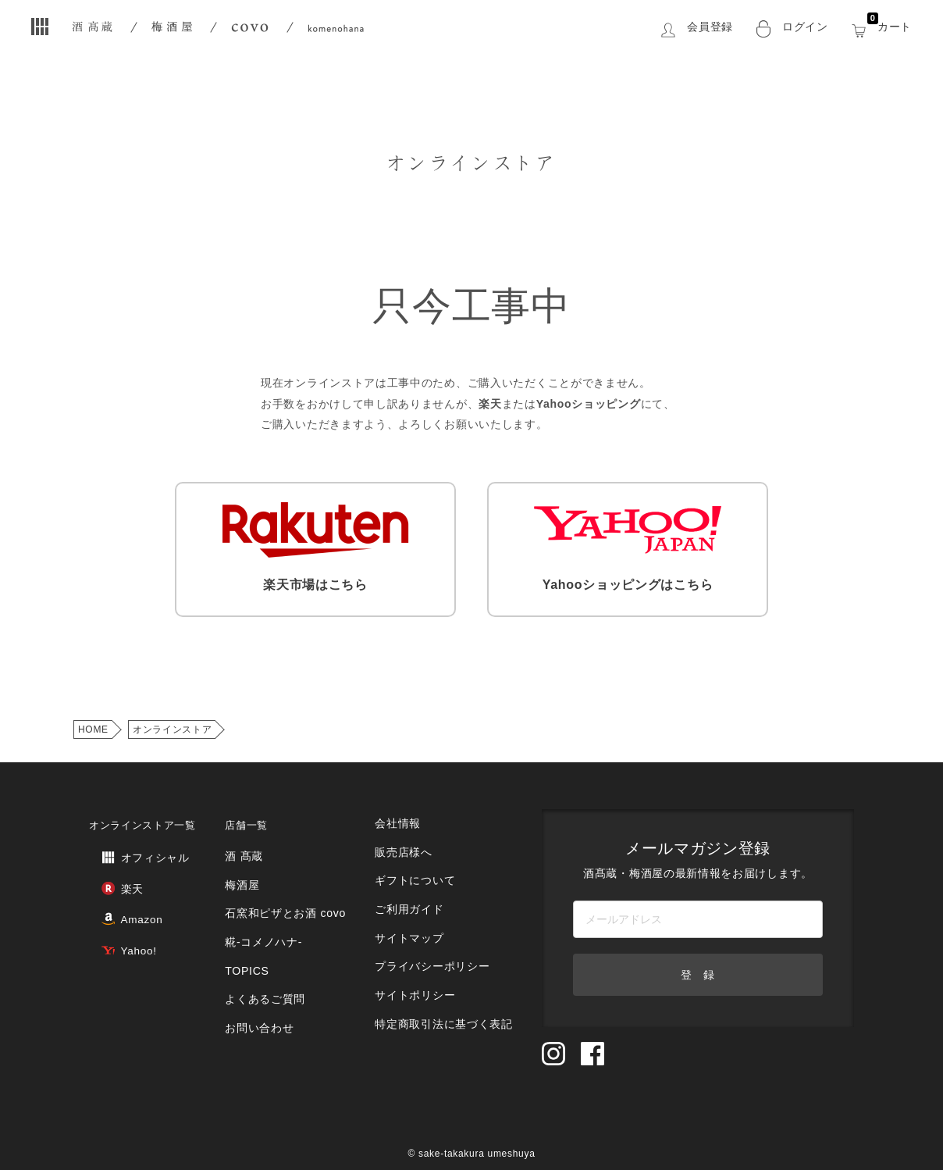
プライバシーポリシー (432, 928)
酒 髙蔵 (248, 844)
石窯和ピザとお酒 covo (287, 891)
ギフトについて (416, 858)
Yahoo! (116, 923)
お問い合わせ (263, 984)
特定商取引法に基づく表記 (443, 975)
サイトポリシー (416, 952)
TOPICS (251, 937)
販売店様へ (405, 834)
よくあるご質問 (268, 961)
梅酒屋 (247, 867)
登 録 (698, 965)
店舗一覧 (252, 816)
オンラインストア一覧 (142, 816)
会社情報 (400, 811)
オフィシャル (131, 846)
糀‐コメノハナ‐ (267, 914)
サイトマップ (411, 905)
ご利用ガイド (411, 881)
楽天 (109, 872)
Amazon (119, 898)
